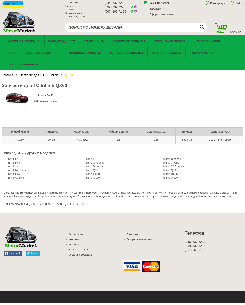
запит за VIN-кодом (63, 198)
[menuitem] (94, 43)
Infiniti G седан (172, 161)
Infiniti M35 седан (173, 168)
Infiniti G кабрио (94, 164)
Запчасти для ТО (32, 77)
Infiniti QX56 (170, 176)
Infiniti (55, 77)
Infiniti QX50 (92, 176)
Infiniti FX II (14, 164)
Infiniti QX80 (170, 179)
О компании (72, 3)
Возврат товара (74, 14)
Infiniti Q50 (91, 172)
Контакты (70, 7)
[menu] (122, 55)
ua (14, 5)
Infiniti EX (13, 161)
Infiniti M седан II (95, 168)
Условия (69, 10)
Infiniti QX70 (92, 179)
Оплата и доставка (75, 17)
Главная (8, 77)
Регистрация (217, 4)
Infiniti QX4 (14, 176)
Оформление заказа (161, 15)
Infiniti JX (13, 168)
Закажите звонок (156, 4)
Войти (239, 4)
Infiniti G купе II (172, 164)
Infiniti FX (90, 161)
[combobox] (136, 28)
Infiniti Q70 (169, 172)
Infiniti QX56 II (16, 179)
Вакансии (155, 9)
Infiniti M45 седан (18, 172)
